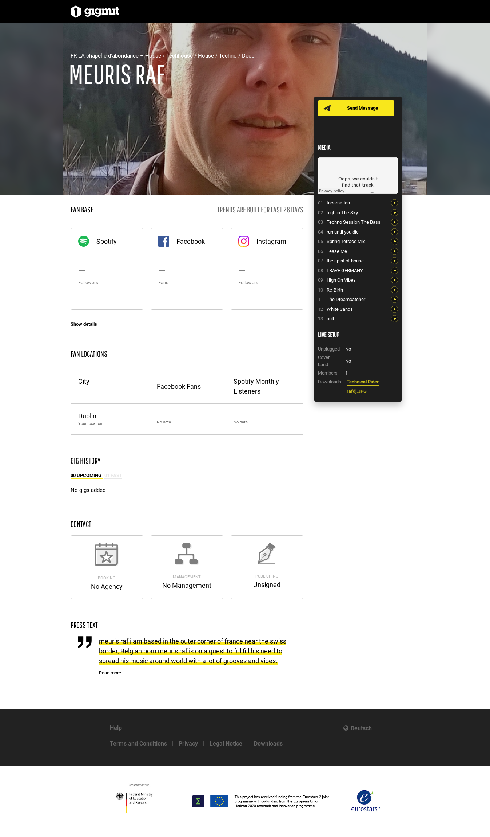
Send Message (362, 108)
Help (116, 727)
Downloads (268, 743)
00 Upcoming (87, 475)
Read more (110, 673)
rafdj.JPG (357, 391)
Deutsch (361, 728)
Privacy (188, 743)
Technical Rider (363, 381)
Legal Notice (226, 743)
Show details (84, 324)
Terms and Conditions (138, 743)
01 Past (113, 475)
